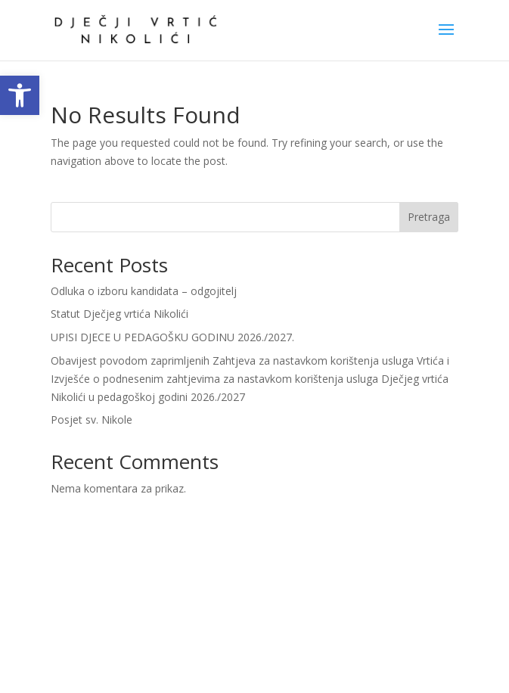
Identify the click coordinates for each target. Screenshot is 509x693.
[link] (19, 95)
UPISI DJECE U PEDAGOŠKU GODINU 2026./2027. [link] (172, 337)
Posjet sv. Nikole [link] (91, 419)
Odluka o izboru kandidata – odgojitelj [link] (144, 291)
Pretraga (429, 217)
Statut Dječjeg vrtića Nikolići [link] (119, 313)
